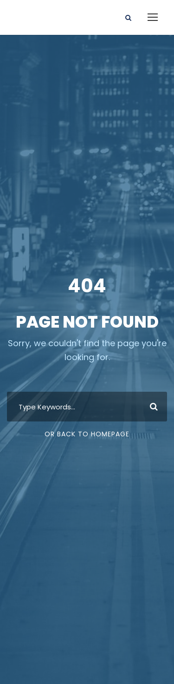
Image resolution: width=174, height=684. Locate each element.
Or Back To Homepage (87, 434)
